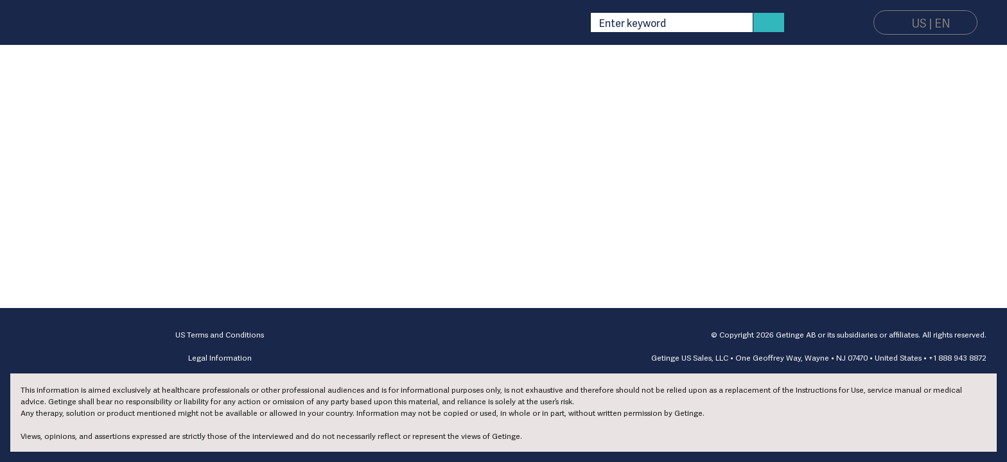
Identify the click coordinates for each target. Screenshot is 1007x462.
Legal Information (220, 357)
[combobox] (666, 22)
